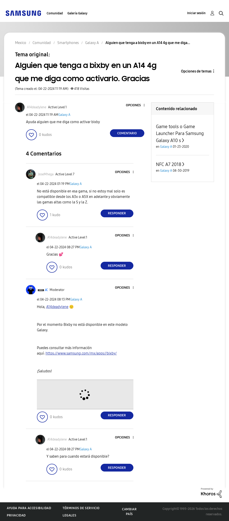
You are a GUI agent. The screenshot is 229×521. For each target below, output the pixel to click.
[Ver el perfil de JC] (46, 290)
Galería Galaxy (77, 13)
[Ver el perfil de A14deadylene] (36, 107)
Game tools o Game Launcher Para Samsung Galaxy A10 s (180, 133)
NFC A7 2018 (168, 164)
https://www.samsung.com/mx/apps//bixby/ (81, 353)
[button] (136, 105)
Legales (69, 515)
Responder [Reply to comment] (117, 213)
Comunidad (55, 13)
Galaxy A (64, 115)
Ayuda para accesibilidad (29, 508)
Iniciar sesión (196, 13)
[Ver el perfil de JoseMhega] (45, 174)
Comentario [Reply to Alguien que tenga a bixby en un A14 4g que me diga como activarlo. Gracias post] (127, 133)
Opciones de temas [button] (196, 71)
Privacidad (16, 515)
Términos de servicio (81, 508)
